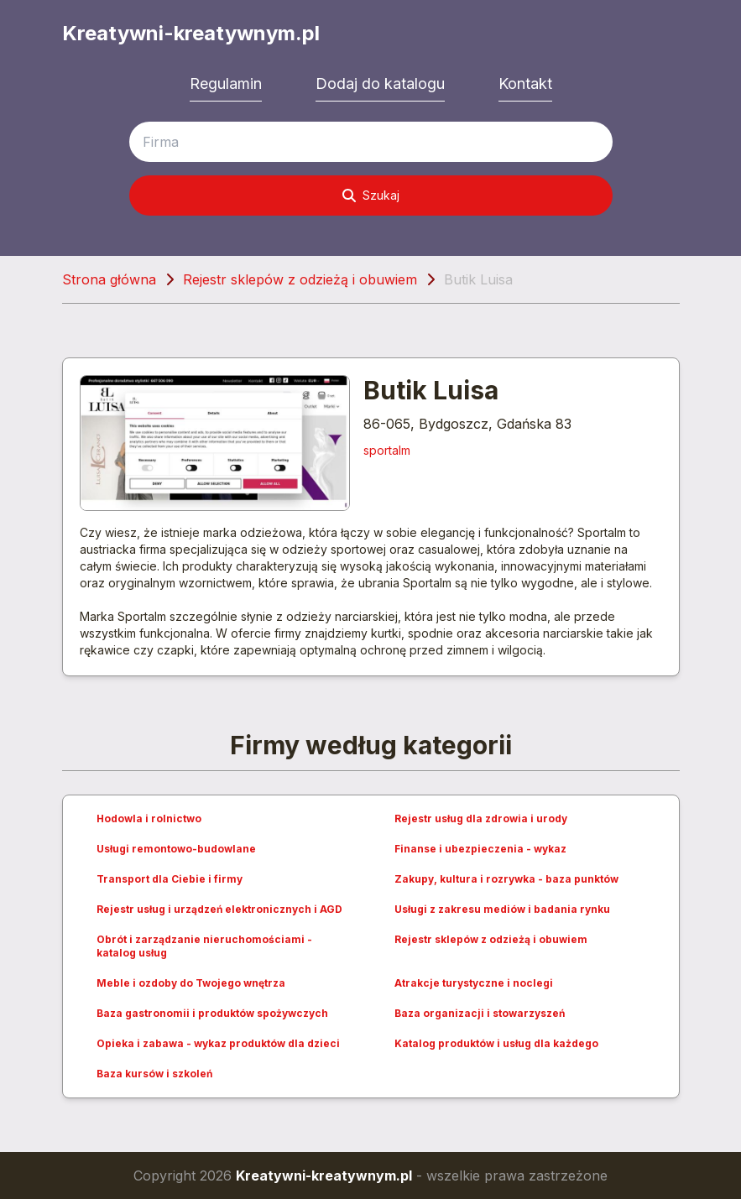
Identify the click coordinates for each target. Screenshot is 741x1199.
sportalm (386, 450)
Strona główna (109, 279)
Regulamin (226, 83)
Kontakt (525, 83)
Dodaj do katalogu (380, 83)
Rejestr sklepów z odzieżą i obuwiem (300, 279)
